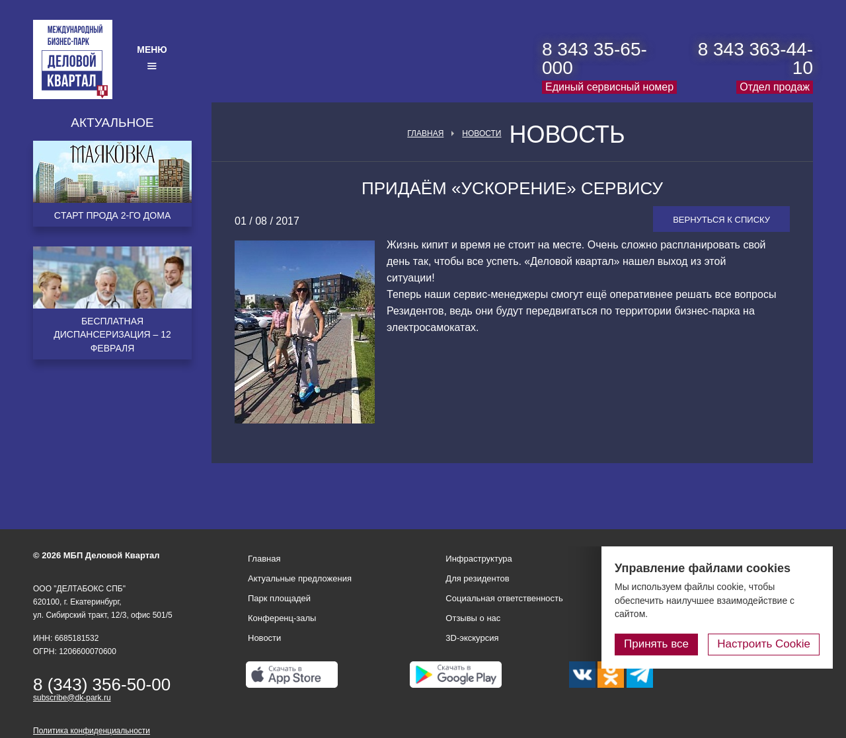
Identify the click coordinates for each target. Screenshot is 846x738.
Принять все (656, 644)
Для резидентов (477, 578)
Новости (481, 133)
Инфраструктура (478, 559)
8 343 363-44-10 (755, 58)
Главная (425, 133)
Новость (567, 135)
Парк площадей (279, 598)
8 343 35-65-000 (594, 58)
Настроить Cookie (763, 644)
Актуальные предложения (300, 578)
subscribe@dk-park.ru (72, 697)
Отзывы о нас (472, 618)
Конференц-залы (282, 618)
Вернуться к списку (721, 220)
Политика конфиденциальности (91, 730)
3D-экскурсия (471, 638)
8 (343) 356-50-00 (102, 684)
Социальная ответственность (504, 598)
